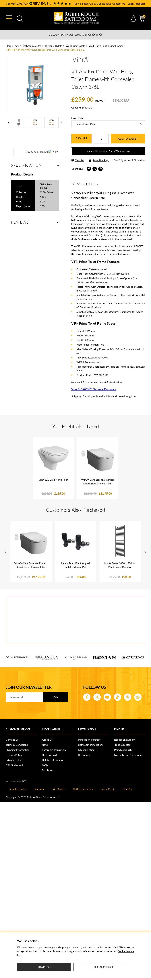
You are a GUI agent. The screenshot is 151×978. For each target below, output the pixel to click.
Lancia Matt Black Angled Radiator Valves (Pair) (75, 565)
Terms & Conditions (17, 744)
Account (133, 18)
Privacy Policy (13, 760)
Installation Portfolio (89, 739)
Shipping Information (18, 750)
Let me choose (104, 967)
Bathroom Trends (83, 789)
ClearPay (127, 789)
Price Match (58, 789)
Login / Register (136, 3)
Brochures (47, 770)
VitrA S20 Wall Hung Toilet (53, 479)
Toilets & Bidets (53, 46)
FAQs (45, 765)
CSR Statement (14, 765)
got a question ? (129, 160)
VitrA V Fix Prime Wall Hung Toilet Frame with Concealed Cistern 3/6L (45, 49)
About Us (47, 739)
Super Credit (108, 789)
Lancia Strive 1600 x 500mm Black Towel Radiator (120, 565)
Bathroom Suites (31, 46)
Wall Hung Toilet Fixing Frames (106, 46)
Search (20, 18)
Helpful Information (53, 760)
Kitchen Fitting (86, 750)
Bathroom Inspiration (54, 750)
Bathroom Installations (90, 744)
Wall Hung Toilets (75, 46)
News (45, 744)
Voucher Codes (17, 789)
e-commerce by (16, 781)
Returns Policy (14, 755)
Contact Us (118, 3)
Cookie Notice (126, 951)
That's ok (44, 967)
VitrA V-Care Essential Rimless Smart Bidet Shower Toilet (97, 481)
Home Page (12, 46)
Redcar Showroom (124, 739)
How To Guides (50, 755)
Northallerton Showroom (128, 755)
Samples (39, 789)
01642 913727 (19, 3)
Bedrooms (84, 755)
